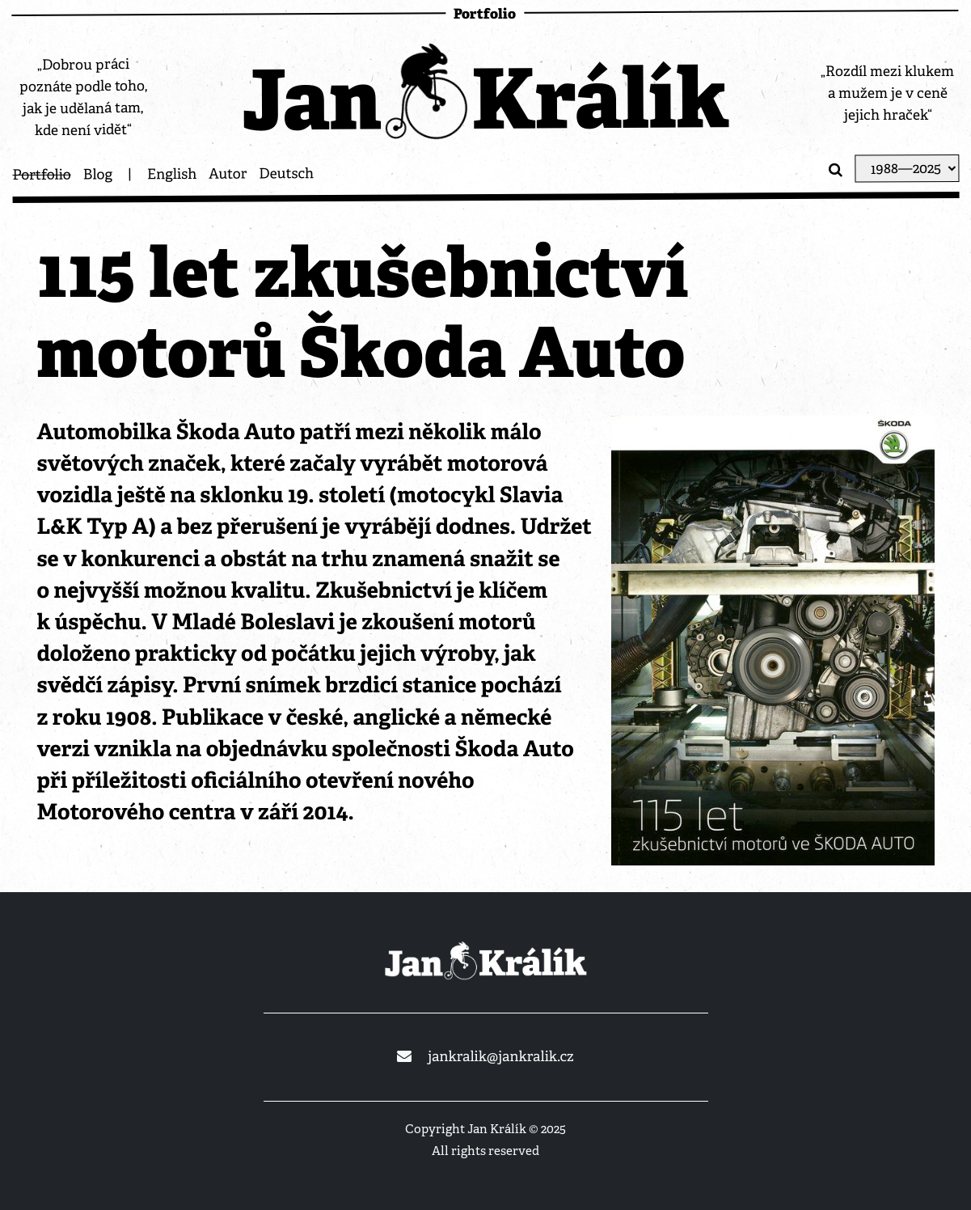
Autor (228, 174)
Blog (97, 175)
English (171, 175)
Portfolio (41, 175)
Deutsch (286, 174)
